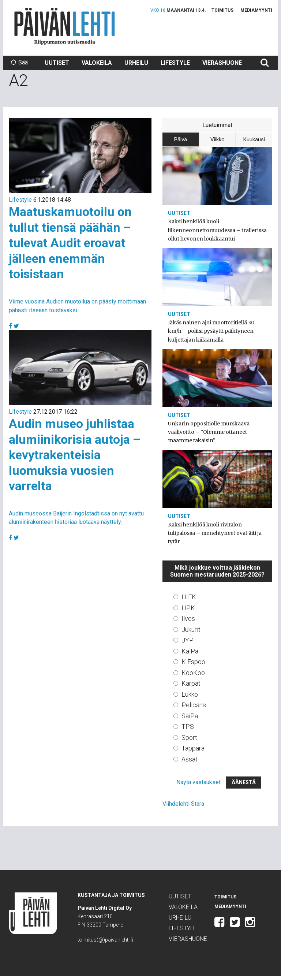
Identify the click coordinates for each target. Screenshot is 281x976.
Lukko (189, 694)
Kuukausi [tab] (254, 139)
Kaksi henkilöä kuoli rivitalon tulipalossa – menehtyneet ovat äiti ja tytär (215, 533)
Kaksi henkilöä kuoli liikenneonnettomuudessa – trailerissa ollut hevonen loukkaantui (217, 230)
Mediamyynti (256, 10)
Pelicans (193, 705)
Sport (189, 737)
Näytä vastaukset (198, 782)
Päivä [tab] (180, 139)
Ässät (189, 759)
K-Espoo (193, 662)
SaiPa (189, 716)
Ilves (188, 618)
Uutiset (57, 62)
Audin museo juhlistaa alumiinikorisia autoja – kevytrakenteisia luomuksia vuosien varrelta (74, 454)
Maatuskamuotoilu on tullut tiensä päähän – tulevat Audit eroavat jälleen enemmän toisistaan (70, 242)
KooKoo (193, 673)
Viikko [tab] (217, 139)
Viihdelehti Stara (183, 803)
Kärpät (191, 683)
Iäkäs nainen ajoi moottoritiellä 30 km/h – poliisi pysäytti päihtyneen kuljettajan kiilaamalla (211, 331)
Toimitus (222, 10)
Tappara (193, 748)
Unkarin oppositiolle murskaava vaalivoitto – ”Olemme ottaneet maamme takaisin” (209, 432)
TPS (187, 726)
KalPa (189, 651)
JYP (187, 640)
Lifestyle (175, 62)
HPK (188, 608)
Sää (19, 62)
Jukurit (191, 629)
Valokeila (97, 62)
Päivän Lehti (64, 26)
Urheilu (136, 62)
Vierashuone (222, 62)
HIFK (188, 597)
